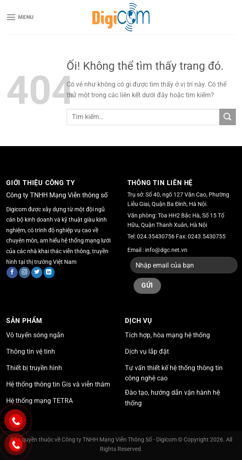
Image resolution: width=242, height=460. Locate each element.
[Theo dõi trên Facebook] (12, 272)
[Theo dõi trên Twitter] (36, 272)
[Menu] (20, 17)
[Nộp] (227, 117)
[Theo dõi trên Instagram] (24, 272)
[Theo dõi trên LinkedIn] (49, 272)
